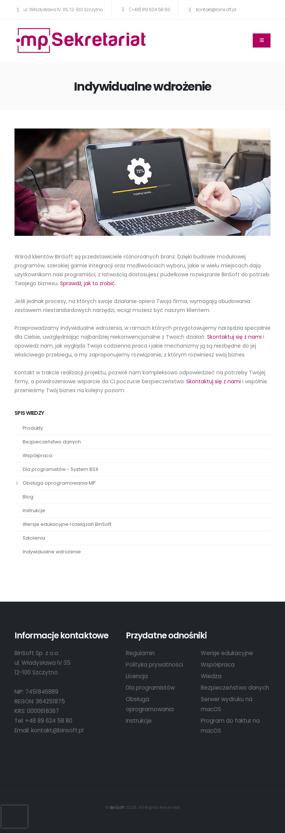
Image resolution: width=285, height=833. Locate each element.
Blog (28, 497)
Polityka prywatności (154, 664)
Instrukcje (34, 510)
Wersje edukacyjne (227, 653)
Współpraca (37, 455)
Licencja (137, 676)
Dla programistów (150, 688)
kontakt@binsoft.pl (211, 9)
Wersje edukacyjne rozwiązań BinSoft (67, 524)
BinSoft (117, 807)
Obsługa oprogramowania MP (59, 483)
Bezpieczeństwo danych (52, 442)
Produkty (33, 428)
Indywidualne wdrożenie (52, 552)
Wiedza (211, 676)
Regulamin (140, 653)
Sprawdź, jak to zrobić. (88, 283)
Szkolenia (34, 538)
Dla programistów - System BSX (60, 469)
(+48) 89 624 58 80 (144, 9)
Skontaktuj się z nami (234, 337)
